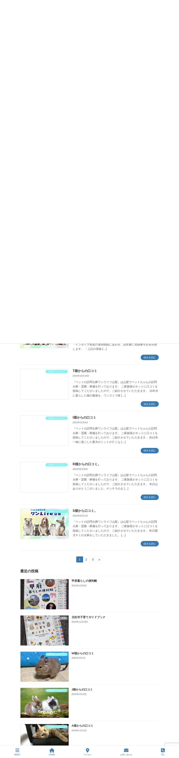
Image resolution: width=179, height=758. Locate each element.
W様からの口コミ (83, 653)
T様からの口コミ (85, 371)
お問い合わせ (126, 752)
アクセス (87, 752)
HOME (52, 752)
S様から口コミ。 (85, 510)
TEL (163, 752)
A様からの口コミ (82, 725)
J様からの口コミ (82, 689)
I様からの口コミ (84, 417)
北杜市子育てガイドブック (88, 617)
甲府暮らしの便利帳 (84, 581)
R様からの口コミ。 (87, 464)
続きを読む (150, 357)
